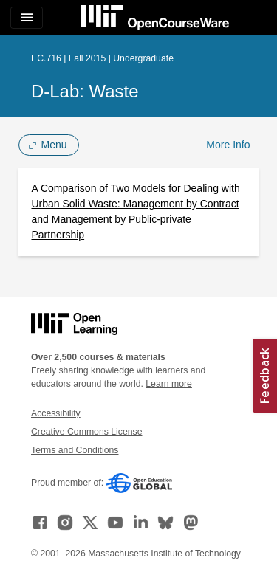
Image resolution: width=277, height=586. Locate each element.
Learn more (169, 384)
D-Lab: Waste (84, 91)
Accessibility (56, 413)
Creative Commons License (86, 432)
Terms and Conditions (74, 450)
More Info (228, 145)
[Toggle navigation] (26, 18)
